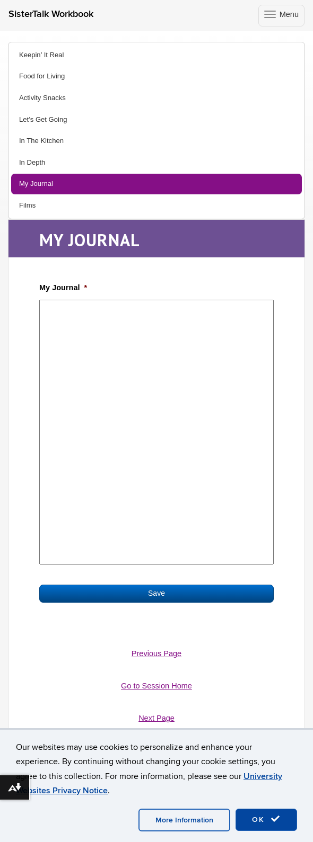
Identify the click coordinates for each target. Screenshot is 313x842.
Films (27, 205)
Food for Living (42, 76)
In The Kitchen (41, 141)
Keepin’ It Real (41, 55)
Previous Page (156, 653)
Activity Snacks (42, 98)
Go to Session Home (156, 686)
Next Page (156, 718)
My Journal (36, 183)
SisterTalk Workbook (50, 14)
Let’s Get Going (43, 119)
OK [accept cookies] (266, 819)
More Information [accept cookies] (184, 820)
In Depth (32, 162)
